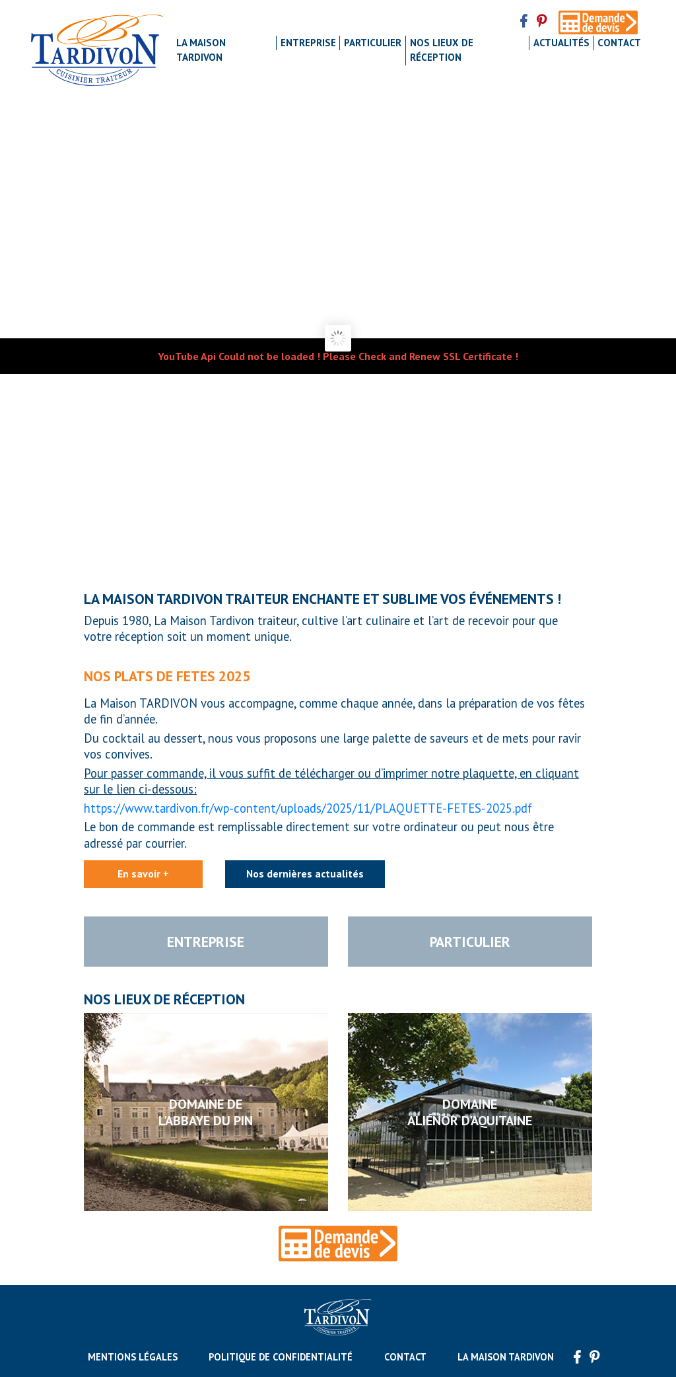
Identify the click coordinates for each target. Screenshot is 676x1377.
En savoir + (143, 873)
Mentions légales (133, 1357)
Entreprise (308, 42)
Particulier (372, 42)
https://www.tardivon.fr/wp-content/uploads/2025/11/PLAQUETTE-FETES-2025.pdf (308, 808)
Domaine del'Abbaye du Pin (205, 1112)
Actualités (561, 42)
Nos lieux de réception (441, 50)
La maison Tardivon (201, 50)
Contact (619, 42)
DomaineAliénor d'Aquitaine (469, 1112)
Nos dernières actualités (305, 873)
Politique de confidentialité (281, 1357)
